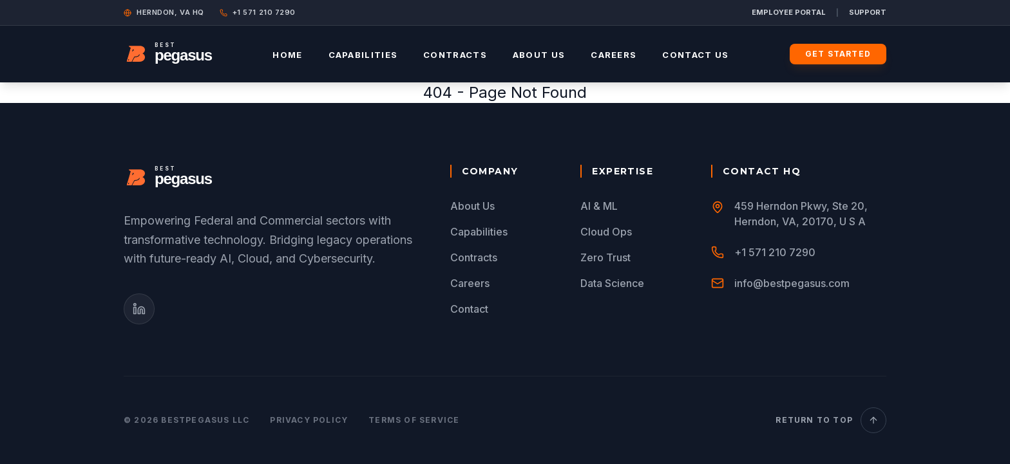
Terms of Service (413, 420)
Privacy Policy (309, 420)
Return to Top (831, 420)
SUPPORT (867, 12)
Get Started (838, 54)
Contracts (455, 55)
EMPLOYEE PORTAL (789, 12)
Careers (613, 55)
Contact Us (695, 55)
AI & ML (599, 206)
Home (287, 55)
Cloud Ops (606, 231)
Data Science (612, 283)
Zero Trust (605, 257)
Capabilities (363, 55)
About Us (539, 55)
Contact (469, 308)
